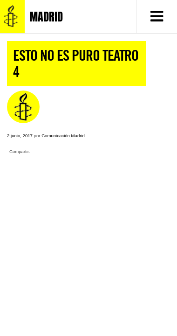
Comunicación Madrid (63, 135)
